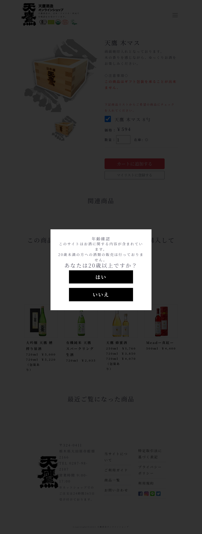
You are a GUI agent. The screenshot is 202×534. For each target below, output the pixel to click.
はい (101, 276)
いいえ (101, 294)
